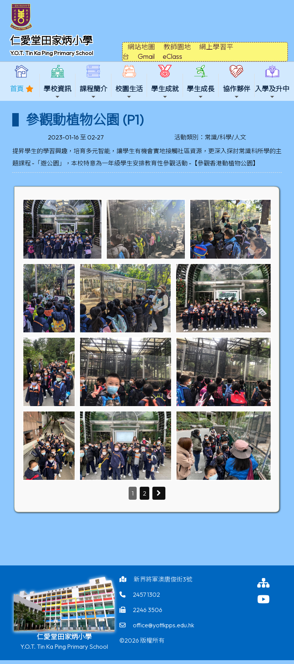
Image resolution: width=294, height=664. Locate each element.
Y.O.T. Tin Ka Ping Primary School (51, 53)
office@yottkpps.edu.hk (163, 625)
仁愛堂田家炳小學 (51, 40)
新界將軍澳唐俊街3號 (163, 579)
